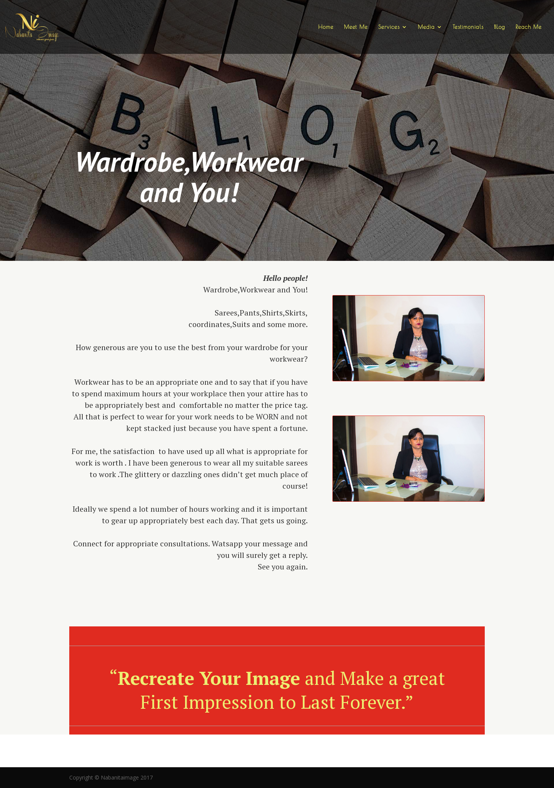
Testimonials (468, 27)
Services (389, 27)
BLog (499, 27)
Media (426, 27)
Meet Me (356, 27)
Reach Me (529, 27)
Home (326, 27)
